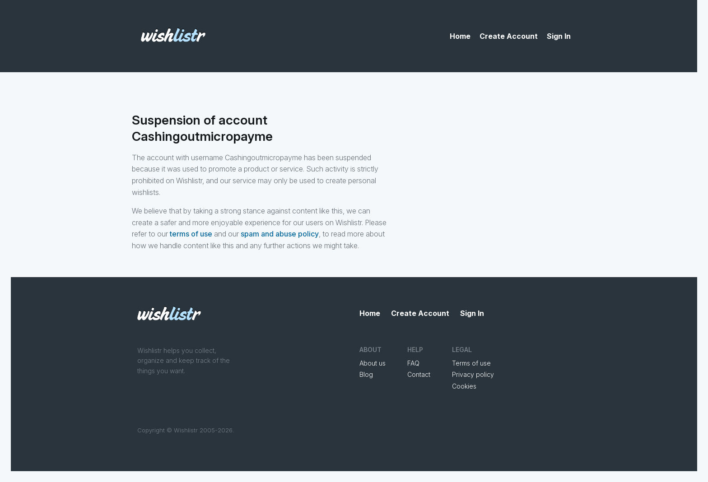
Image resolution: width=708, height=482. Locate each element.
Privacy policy (473, 374)
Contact (418, 374)
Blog (366, 374)
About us (372, 363)
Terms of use (471, 363)
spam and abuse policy (280, 233)
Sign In (559, 36)
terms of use (191, 233)
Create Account (509, 36)
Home (460, 36)
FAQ (413, 363)
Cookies (464, 386)
